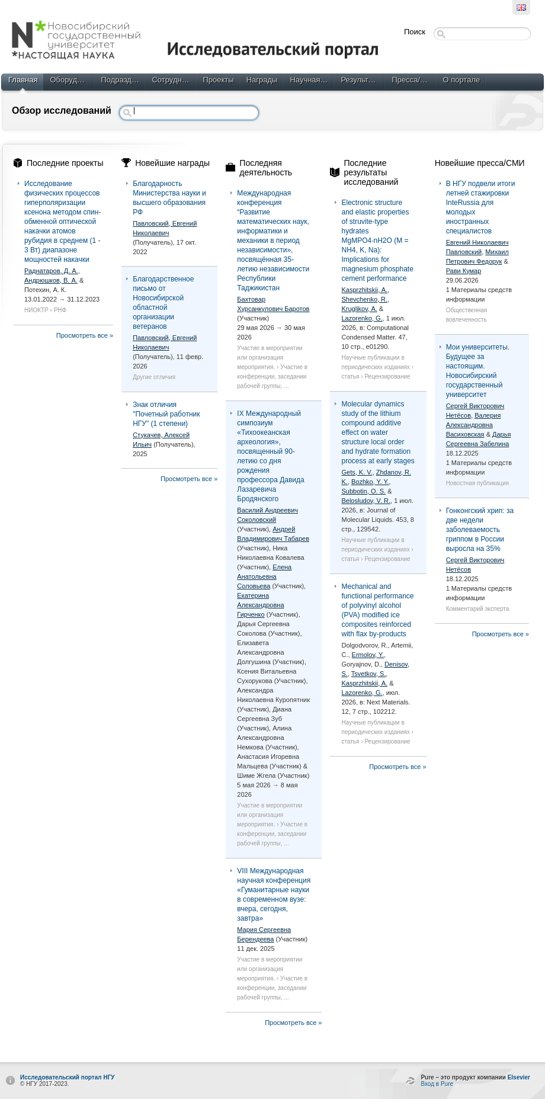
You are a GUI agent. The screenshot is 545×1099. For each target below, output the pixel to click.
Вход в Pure (437, 1084)
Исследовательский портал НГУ (67, 1077)
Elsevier (519, 1077)
